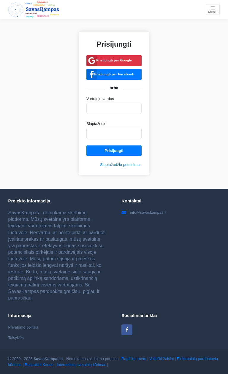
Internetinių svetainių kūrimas (81, 364)
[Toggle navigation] (213, 9)
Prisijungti (114, 150)
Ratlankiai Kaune (39, 364)
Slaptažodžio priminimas (121, 164)
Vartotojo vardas (100, 98)
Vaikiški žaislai (161, 358)
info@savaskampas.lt (143, 212)
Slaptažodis (96, 123)
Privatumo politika (23, 327)
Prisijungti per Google (114, 60)
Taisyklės (16, 337)
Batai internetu (134, 358)
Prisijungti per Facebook (114, 74)
